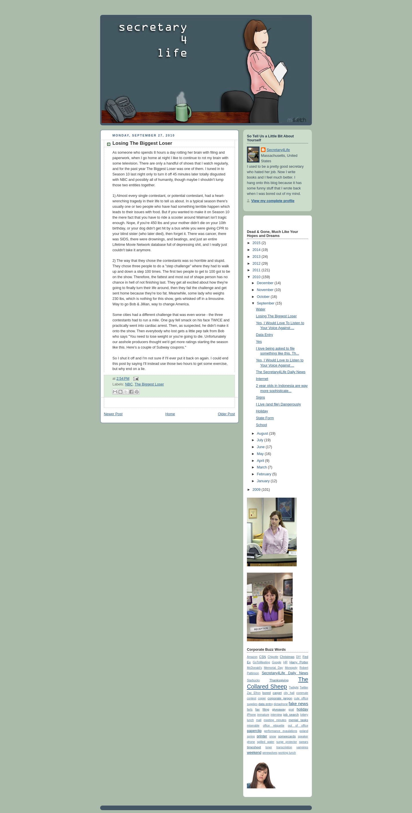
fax (257, 709)
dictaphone (281, 704)
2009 (257, 490)
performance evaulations (280, 731)
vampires (302, 747)
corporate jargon (280, 698)
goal (291, 709)
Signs (260, 397)
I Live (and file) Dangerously (278, 404)
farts (250, 709)
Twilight (294, 687)
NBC (129, 384)
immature (263, 714)
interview (276, 714)
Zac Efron (254, 693)
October (264, 297)
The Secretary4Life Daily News (281, 372)
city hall (289, 693)
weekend (254, 753)
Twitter (304, 687)
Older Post (226, 414)
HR (285, 662)
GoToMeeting (261, 662)
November (266, 290)
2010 (257, 277)
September (266, 303)
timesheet (254, 747)
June (261, 447)
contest (251, 698)
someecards (287, 736)
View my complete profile (272, 201)
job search (291, 714)
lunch (250, 720)
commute (302, 693)
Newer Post (113, 414)
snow (272, 736)
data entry (265, 704)
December (266, 283)
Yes (259, 342)
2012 (257, 264)
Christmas (287, 656)
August (263, 434)
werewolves (270, 752)
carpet (277, 693)
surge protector (286, 741)
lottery (304, 714)
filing (266, 709)
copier (262, 698)
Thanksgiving (278, 680)
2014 (257, 250)
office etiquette (273, 725)
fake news (298, 703)
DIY (298, 656)
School (261, 425)
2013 (257, 257)
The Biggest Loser (149, 384)
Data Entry (264, 335)
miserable (253, 725)
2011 (257, 270)
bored (266, 693)
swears (303, 741)
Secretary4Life (278, 150)
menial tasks (298, 720)
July (260, 440)
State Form (265, 418)
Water (261, 309)
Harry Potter (299, 662)
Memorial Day (273, 667)
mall (258, 720)
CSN (262, 656)
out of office (298, 725)
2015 (257, 243)
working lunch (287, 752)
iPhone (251, 714)
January (264, 481)
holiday (302, 709)
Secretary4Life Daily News (285, 673)
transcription (284, 747)
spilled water (265, 741)
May (261, 454)
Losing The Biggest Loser (142, 143)
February (264, 474)
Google (277, 662)
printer (262, 736)
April (261, 461)
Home (170, 414)
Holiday (262, 411)
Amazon (252, 656)
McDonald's (254, 667)
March (262, 467)
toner (269, 747)
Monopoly (291, 667)
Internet (262, 379)
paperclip (254, 731)
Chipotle (273, 656)
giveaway (279, 709)
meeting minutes (275, 720)
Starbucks (253, 680)
